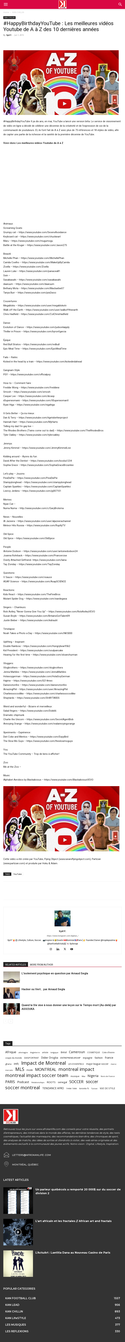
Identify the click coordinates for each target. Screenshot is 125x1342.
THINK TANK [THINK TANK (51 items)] (71, 1088)
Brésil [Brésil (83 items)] (64, 1052)
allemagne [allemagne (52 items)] (23, 1052)
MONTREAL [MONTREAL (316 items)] (45, 1069)
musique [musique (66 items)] (75, 1076)
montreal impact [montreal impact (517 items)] (76, 1069)
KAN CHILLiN (18, 12)
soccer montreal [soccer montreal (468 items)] (22, 1087)
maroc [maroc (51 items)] (114, 1064)
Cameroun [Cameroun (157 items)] (77, 1052)
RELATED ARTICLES (15, 964)
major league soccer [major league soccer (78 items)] (97, 1063)
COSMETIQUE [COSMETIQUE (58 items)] (93, 1052)
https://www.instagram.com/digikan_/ (62, 936)
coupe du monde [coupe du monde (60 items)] (13, 1057)
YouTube (17, 874)
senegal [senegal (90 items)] (62, 1082)
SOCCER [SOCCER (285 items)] (76, 1081)
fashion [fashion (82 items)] (99, 1057)
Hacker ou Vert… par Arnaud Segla (43, 989)
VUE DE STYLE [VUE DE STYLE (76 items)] (107, 1088)
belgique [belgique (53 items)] (54, 1052)
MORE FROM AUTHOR (41, 964)
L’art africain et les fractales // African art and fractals (73, 1221)
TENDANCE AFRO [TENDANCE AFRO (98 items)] (53, 1088)
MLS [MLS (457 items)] (19, 1069)
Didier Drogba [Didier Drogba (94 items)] (49, 1057)
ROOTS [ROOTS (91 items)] (51, 1082)
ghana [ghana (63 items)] (8, 1064)
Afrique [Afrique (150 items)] (10, 1052)
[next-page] (11, 1021)
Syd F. (9, 35)
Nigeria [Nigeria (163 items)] (93, 1075)
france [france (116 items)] (109, 1057)
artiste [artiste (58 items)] (45, 1052)
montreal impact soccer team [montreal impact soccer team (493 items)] (36, 1075)
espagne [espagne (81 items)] (87, 1057)
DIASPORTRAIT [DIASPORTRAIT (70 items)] (31, 1057)
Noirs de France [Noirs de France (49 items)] (108, 1076)
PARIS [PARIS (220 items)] (10, 1081)
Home (6, 12)
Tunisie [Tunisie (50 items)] (94, 1088)
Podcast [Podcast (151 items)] (23, 1082)
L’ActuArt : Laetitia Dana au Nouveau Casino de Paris (72, 1252)
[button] (120, 4)
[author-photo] (62, 926)
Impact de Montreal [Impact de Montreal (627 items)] (43, 1063)
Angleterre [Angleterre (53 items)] (35, 1052)
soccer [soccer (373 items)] (92, 1081)
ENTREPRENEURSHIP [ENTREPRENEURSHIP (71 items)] (70, 1057)
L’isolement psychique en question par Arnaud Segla (55, 973)
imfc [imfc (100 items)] (16, 1064)
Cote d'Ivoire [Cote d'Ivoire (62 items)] (108, 1052)
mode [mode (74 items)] (30, 1070)
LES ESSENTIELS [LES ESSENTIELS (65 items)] (76, 1063)
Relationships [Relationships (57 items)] (37, 1082)
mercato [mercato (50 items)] (9, 1070)
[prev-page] (5, 1021)
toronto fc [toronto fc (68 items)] (84, 1088)
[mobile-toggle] (5, 4)
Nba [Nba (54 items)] (83, 1076)
